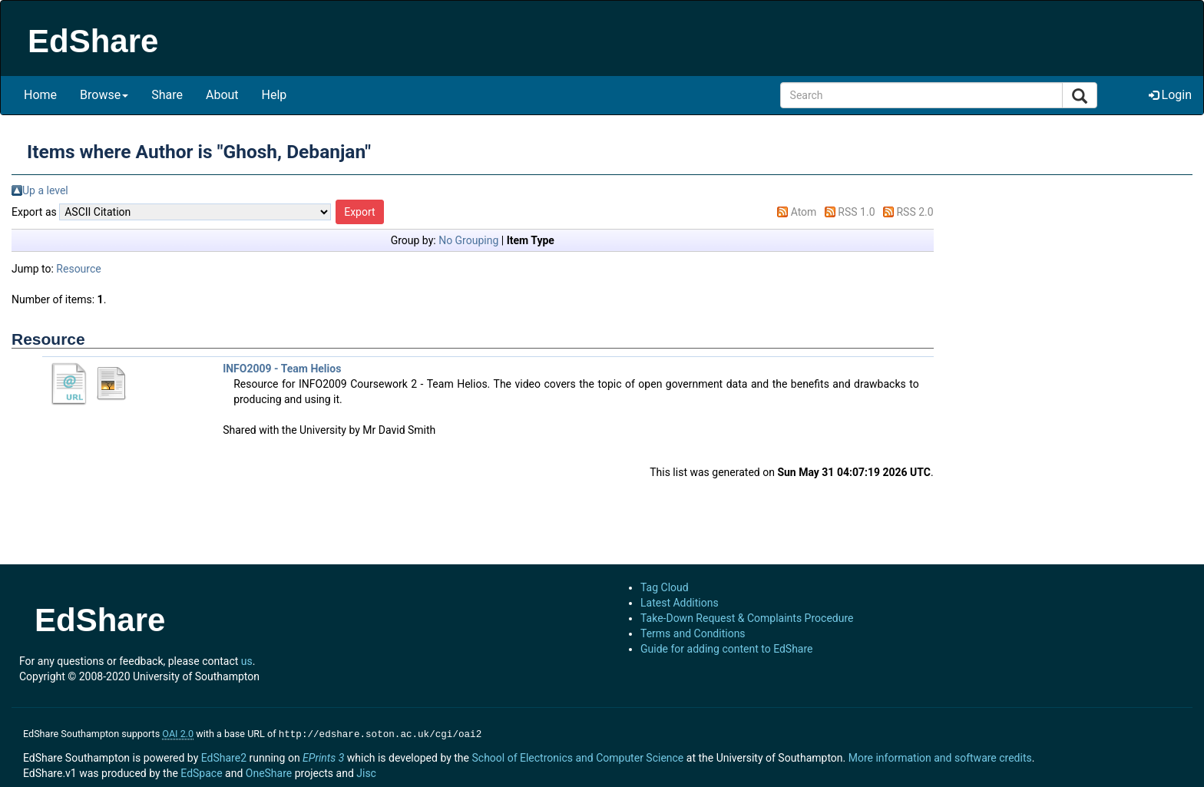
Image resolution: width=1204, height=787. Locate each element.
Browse (104, 95)
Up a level (45, 190)
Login (1170, 95)
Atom (804, 212)
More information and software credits (940, 756)
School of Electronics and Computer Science (577, 756)
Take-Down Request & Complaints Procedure (746, 618)
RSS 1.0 (856, 212)
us (247, 661)
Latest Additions (679, 603)
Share (167, 95)
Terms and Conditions (693, 633)
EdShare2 (223, 756)
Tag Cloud (664, 587)
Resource (78, 269)
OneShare (269, 772)
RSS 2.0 (914, 212)
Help (274, 95)
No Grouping (468, 240)
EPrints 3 (323, 756)
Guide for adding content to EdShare (726, 649)
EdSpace (201, 772)
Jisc (366, 772)
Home (40, 95)
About (222, 95)
